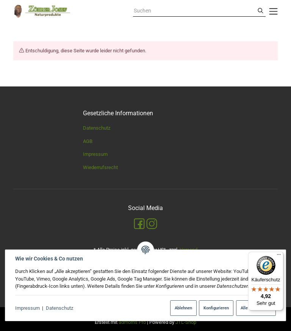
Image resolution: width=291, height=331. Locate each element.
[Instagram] (151, 224)
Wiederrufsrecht (100, 167)
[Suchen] (260, 11)
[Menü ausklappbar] (274, 11)
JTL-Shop (185, 322)
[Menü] (278, 256)
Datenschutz (59, 308)
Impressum (27, 308)
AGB (87, 141)
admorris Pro (132, 322)
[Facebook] (139, 224)
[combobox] (194, 11)
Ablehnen (183, 308)
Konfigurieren (216, 308)
